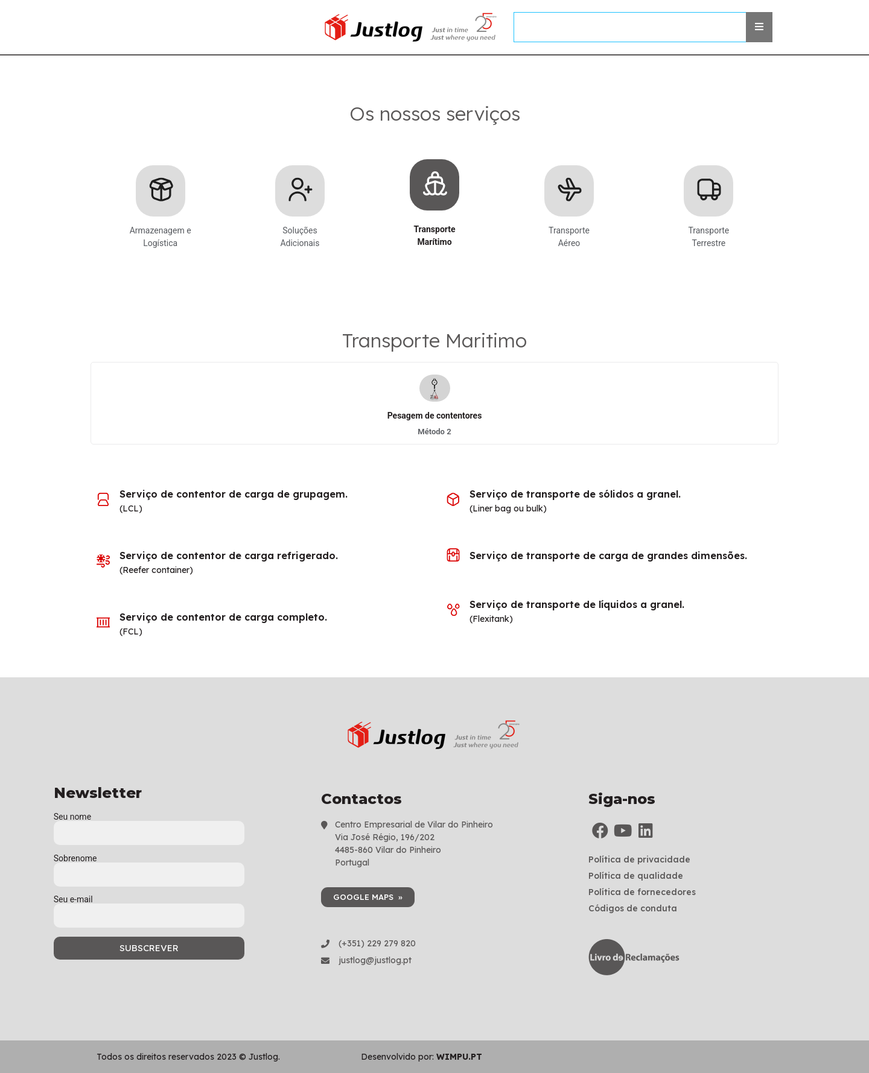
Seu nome (149, 825)
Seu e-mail (149, 907)
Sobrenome (149, 866)
